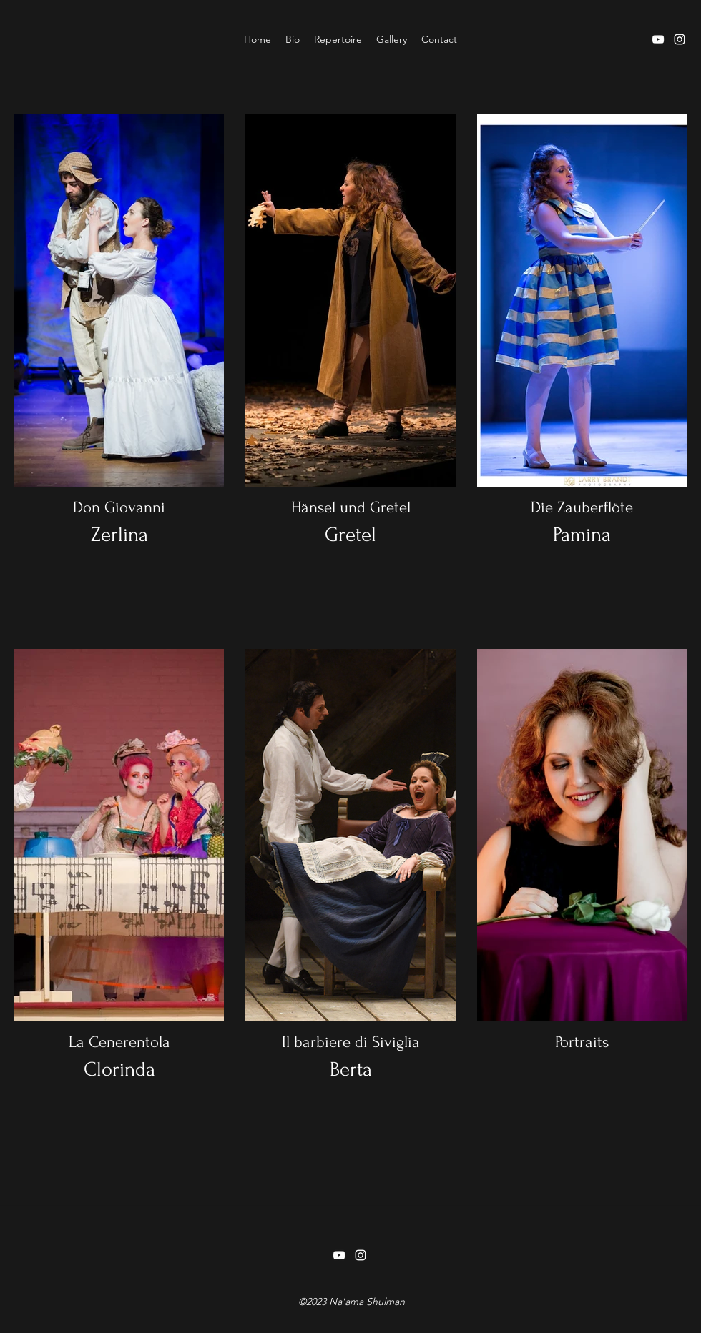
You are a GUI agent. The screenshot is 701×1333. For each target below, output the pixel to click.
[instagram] (679, 39)
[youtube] (658, 39)
